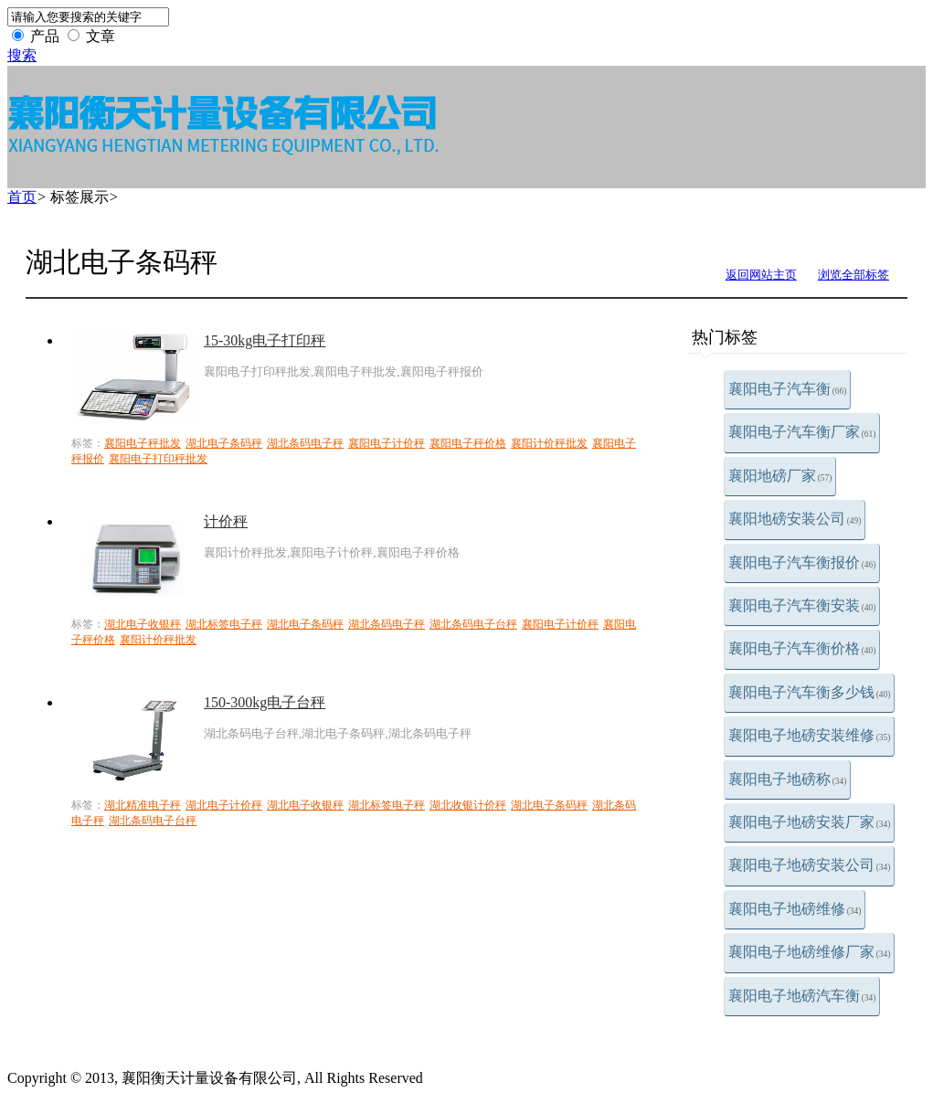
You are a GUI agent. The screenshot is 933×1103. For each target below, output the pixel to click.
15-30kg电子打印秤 (264, 340)
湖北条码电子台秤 (473, 624)
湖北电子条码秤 (224, 443)
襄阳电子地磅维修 (795, 909)
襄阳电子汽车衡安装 (802, 605)
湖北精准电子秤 (142, 805)
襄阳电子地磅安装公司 (809, 865)
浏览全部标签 (853, 274)
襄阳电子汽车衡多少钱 (809, 692)
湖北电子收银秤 (142, 624)
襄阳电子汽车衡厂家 (802, 432)
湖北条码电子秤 (305, 443)
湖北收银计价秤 (467, 805)
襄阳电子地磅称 (787, 779)
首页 (22, 197)
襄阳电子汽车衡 (787, 389)
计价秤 (226, 521)
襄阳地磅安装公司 (795, 518)
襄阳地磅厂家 (780, 475)
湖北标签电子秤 (224, 624)
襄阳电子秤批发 (142, 443)
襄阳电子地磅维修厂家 (809, 952)
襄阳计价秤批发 (549, 443)
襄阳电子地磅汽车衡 (802, 995)
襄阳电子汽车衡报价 (802, 562)
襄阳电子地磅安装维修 (809, 735)
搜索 (22, 55)
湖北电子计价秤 (224, 805)
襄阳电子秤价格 (467, 443)
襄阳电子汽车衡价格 (802, 648)
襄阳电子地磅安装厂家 (809, 822)
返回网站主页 (761, 274)
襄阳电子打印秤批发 (158, 458)
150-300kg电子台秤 (264, 702)
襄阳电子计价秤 (386, 443)
